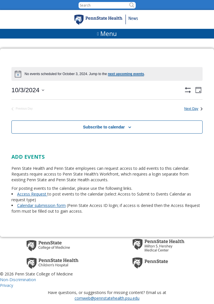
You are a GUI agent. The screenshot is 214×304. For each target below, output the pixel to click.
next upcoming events (126, 74)
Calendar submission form (41, 205)
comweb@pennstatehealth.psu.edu (107, 298)
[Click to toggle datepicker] (27, 90)
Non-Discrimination (18, 279)
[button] (131, 5)
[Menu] (107, 34)
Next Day (193, 109)
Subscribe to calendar (104, 127)
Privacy (6, 285)
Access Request (32, 194)
